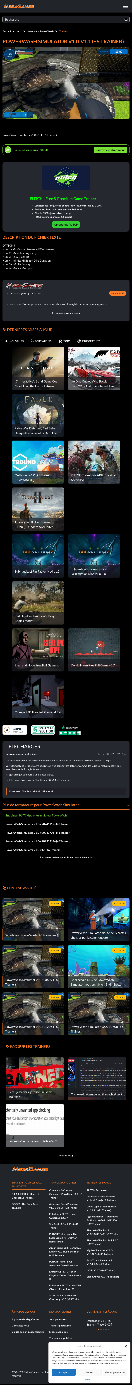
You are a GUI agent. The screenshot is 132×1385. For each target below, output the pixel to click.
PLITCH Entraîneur (97, 1190)
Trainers (64, 31)
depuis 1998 (117, 293)
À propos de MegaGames (25, 1319)
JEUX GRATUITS (88, 341)
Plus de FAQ (66, 1155)
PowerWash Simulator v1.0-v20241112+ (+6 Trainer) (38, 824)
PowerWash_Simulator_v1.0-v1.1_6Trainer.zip (31, 791)
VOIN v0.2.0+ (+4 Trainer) (101, 1270)
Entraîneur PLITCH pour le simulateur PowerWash (36, 815)
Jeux (19, 31)
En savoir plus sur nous (66, 313)
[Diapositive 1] (98, 1329)
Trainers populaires (60, 1325)
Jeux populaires (58, 1319)
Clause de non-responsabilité (28, 1331)
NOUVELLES (14, 341)
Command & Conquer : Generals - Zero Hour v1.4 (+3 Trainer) (65, 1194)
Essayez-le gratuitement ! (110, 150)
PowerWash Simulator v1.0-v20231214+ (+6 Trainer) (38, 841)
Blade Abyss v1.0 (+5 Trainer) (103, 1276)
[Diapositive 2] (101, 1329)
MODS (64, 341)
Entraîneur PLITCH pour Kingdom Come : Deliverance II (65, 1275)
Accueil (6, 31)
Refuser (89, 1372)
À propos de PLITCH (66, 224)
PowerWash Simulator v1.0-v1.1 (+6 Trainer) (33, 850)
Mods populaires (58, 1331)
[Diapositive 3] (103, 1329)
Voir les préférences (115, 1372)
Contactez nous (20, 1325)
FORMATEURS (41, 341)
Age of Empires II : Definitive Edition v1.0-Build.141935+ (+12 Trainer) (102, 1220)
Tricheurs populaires (60, 1338)
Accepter (63, 1372)
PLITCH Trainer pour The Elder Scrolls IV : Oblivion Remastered (63, 1237)
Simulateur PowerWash (40, 31)
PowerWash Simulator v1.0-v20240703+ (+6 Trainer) (38, 832)
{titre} (87, 1379)
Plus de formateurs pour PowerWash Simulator (66, 857)
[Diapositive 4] (106, 1329)
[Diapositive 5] (108, 1329)
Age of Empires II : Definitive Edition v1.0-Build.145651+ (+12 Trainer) (65, 1251)
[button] (125, 1345)
